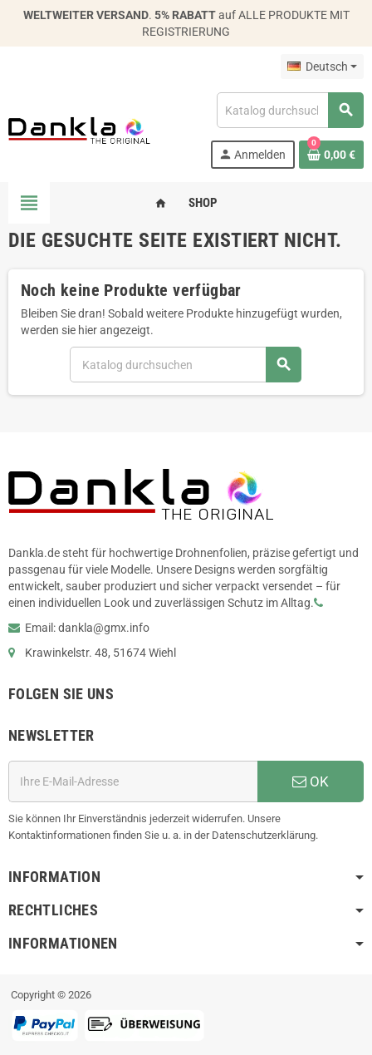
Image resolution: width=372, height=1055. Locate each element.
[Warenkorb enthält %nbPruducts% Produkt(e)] (331, 155)
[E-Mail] (132, 781)
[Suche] (290, 110)
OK (310, 781)
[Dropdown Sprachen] (322, 66)
